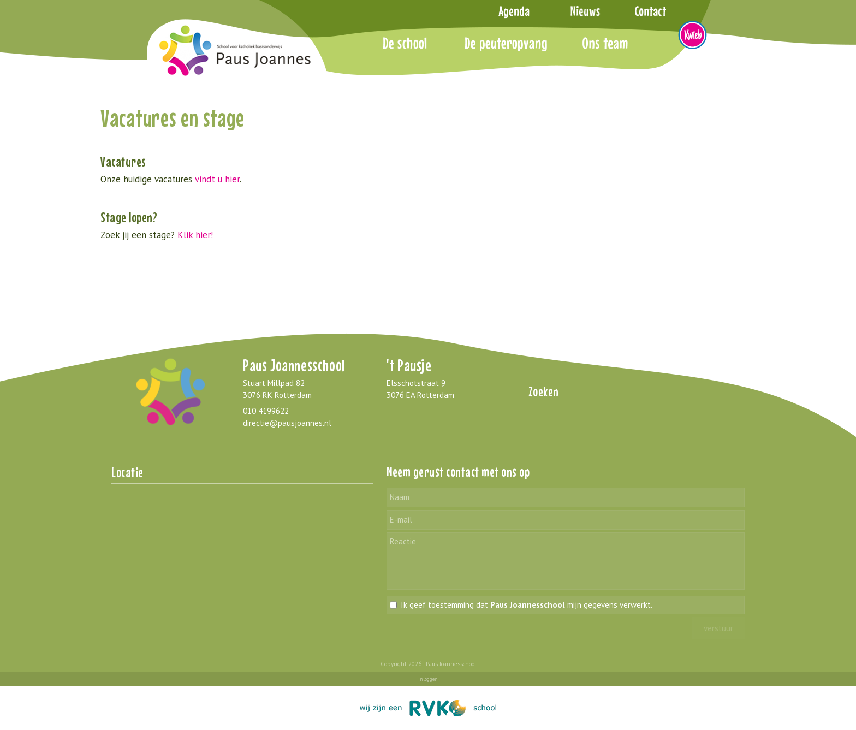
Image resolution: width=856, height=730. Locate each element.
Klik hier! (195, 235)
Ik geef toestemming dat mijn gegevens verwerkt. (526, 605)
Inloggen (428, 679)
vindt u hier (217, 179)
